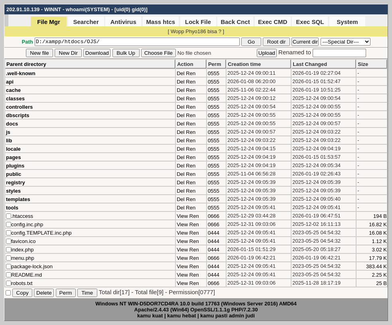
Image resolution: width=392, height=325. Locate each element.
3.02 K (379, 250)
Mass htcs (160, 21)
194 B (380, 216)
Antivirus (123, 21)
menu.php (22, 258)
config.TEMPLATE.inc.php (41, 233)
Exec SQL (310, 21)
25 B (381, 283)
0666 (213, 216)
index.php (22, 250)
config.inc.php (27, 224)
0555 (213, 73)
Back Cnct (235, 21)
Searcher (86, 21)
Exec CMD (272, 21)
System (347, 21)
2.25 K (379, 275)
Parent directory (26, 64)
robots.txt (21, 283)
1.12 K (379, 241)
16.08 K (378, 233)
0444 (213, 233)
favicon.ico (23, 241)
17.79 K (378, 258)
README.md (26, 275)
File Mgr (48, 21)
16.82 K (378, 224)
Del (181, 73)
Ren (190, 73)
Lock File (198, 21)
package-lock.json (32, 266)
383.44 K (376, 266)
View (182, 216)
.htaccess (22, 216)
